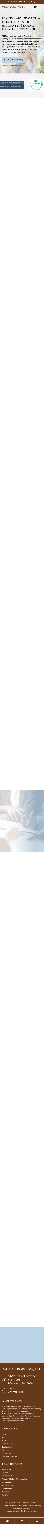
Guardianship (7, 1489)
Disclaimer (23, 1506)
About (4, 1437)
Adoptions (6, 1492)
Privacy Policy (34, 1506)
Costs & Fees (7, 1444)
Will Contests (7, 1482)
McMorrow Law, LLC (28, 1503)
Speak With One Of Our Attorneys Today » (22, 2)
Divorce (5, 1473)
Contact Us (6, 1453)
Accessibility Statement (21, 1508)
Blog (4, 1450)
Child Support (7, 1495)
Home (4, 1434)
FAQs (4, 1440)
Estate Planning (8, 1485)
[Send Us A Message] (7, 1521)
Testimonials (7, 1447)
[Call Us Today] (36, 1521)
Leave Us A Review (9, 1457)
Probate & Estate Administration (14, 1479)
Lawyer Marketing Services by (22, 1511)
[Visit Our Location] (22, 1521)
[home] (22, 1370)
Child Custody (7, 1476)
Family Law (6, 1469)
